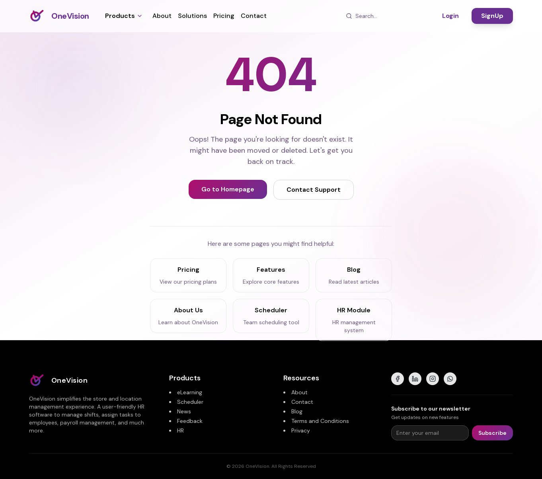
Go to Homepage (227, 189)
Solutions (192, 16)
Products (124, 16)
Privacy (300, 430)
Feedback (190, 420)
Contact (254, 16)
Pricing (223, 16)
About (162, 16)
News (184, 411)
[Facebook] (397, 378)
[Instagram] (432, 378)
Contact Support (314, 190)
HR (180, 430)
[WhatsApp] (450, 378)
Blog (296, 411)
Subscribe (492, 432)
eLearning (189, 392)
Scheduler (190, 401)
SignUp (492, 16)
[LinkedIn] (415, 378)
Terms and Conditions (320, 420)
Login (450, 16)
